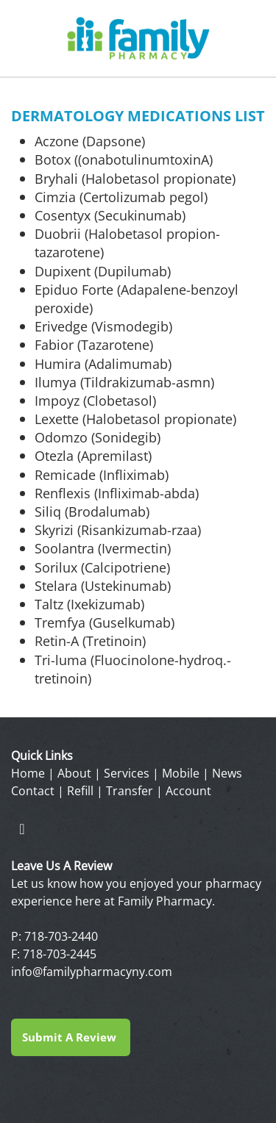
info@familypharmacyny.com (91, 972)
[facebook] (22, 828)
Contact (32, 791)
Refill (80, 791)
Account (188, 791)
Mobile (180, 773)
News (227, 773)
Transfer (129, 791)
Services (126, 773)
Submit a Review (70, 1037)
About (74, 773)
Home (28, 773)
